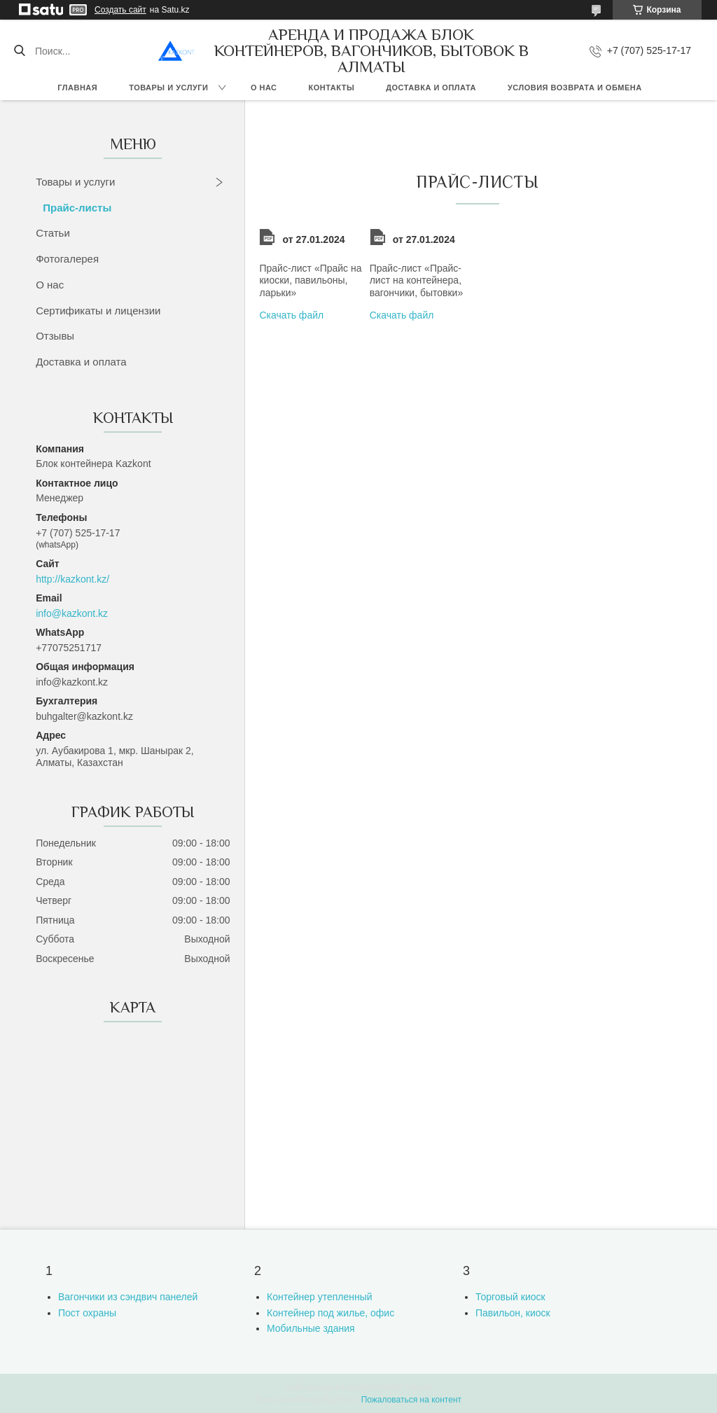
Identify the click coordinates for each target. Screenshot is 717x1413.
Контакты (332, 87)
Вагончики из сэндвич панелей (127, 1296)
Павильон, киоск (512, 1312)
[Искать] (19, 51)
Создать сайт (120, 10)
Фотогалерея (67, 259)
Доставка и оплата (431, 87)
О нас (264, 87)
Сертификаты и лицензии (98, 310)
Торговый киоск (510, 1296)
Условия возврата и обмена (575, 87)
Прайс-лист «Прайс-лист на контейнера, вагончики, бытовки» (417, 280)
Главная (77, 87)
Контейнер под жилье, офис (330, 1312)
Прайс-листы (77, 208)
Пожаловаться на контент (411, 1400)
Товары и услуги (168, 87)
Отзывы (55, 336)
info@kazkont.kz (72, 613)
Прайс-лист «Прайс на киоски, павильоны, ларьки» (310, 280)
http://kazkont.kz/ (72, 579)
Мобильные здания (311, 1328)
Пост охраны (87, 1312)
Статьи (53, 233)
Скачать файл (291, 315)
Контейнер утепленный (320, 1296)
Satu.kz (418, 1387)
